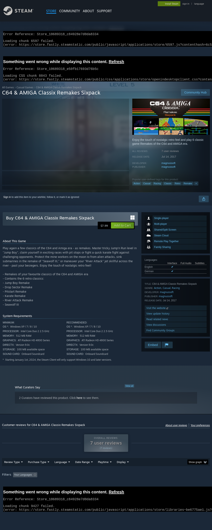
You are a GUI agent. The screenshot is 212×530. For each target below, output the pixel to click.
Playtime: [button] (97, 485)
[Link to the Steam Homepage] (21, 14)
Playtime (103, 472)
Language (60, 472)
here (79, 402)
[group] (106, 488)
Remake (188, 188)
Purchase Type (37, 472)
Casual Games (25, 92)
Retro (177, 188)
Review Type (12, 472)
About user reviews (176, 430)
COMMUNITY (69, 11)
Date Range (82, 472)
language (199, 3)
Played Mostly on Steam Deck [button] (126, 485)
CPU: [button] (182, 485)
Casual (146, 188)
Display (121, 472)
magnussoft (168, 168)
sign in (185, 3)
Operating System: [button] (161, 485)
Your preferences (200, 430)
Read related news (157, 324)
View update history (158, 318)
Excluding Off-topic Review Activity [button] (65, 485)
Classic (167, 188)
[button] (122, 230)
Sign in (7, 202)
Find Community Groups (160, 335)
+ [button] (196, 188)
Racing (157, 188)
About (88, 11)
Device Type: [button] (10, 491)
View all (129, 391)
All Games (8, 92)
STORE (51, 11)
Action (137, 188)
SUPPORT (104, 11)
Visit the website (157, 313)
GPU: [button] (196, 485)
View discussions (156, 329)
